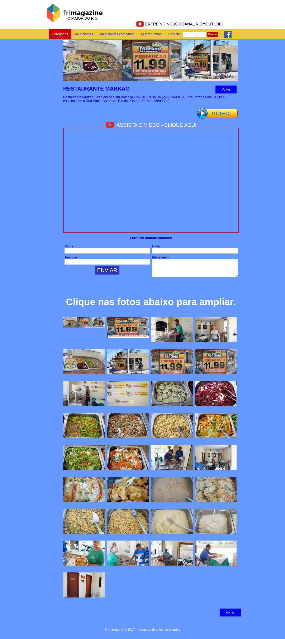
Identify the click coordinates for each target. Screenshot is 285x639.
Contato (174, 34)
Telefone (71, 257)
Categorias (60, 34)
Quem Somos (151, 34)
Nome (69, 246)
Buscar (212, 34)
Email (156, 246)
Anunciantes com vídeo (117, 34)
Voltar (226, 89)
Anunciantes (84, 34)
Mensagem (160, 257)
